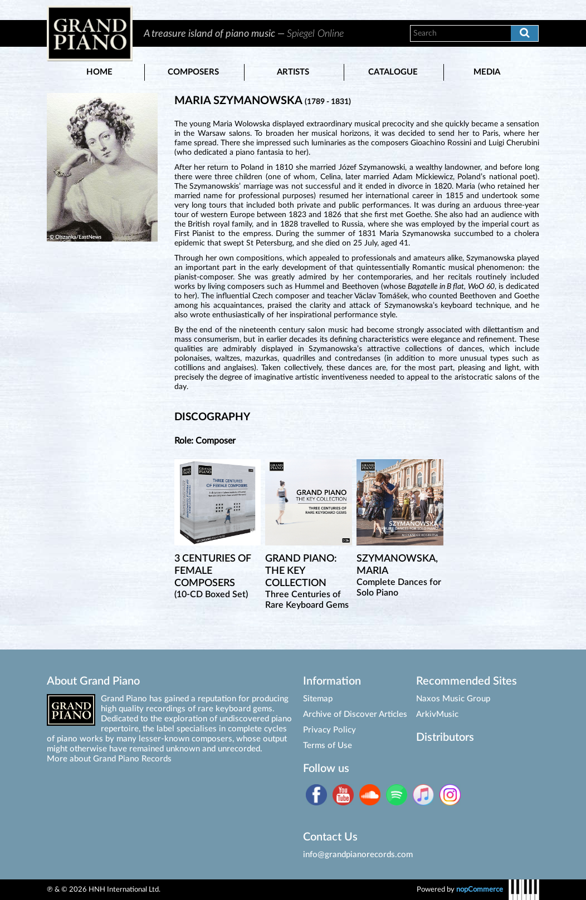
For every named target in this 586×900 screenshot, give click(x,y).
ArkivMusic (437, 714)
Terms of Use (327, 745)
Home (99, 72)
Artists (293, 72)
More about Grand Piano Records (109, 759)
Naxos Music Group (453, 699)
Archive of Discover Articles (355, 714)
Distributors (445, 737)
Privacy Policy (329, 730)
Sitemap (318, 699)
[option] (264, 33)
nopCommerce (479, 889)
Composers (193, 72)
